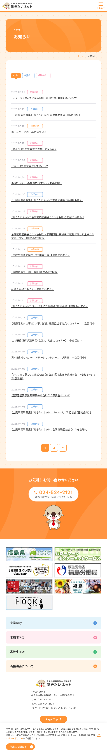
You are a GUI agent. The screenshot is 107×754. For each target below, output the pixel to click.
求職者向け (43, 75)
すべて (16, 75)
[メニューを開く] (101, 5)
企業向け (28, 75)
